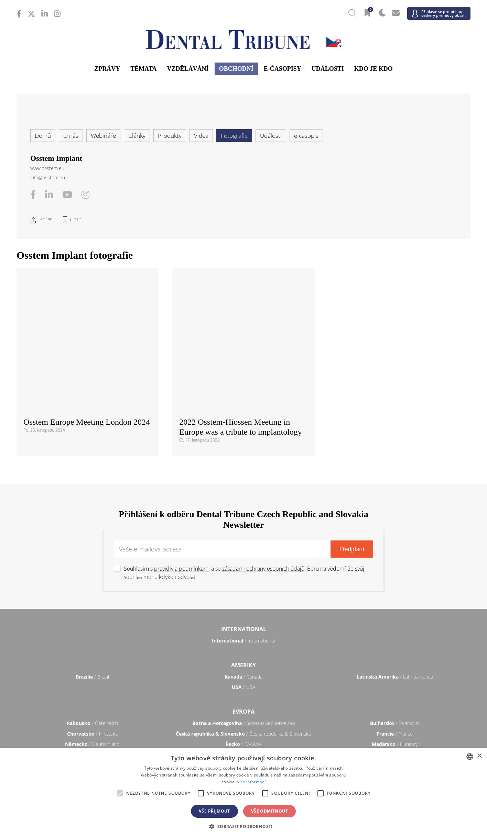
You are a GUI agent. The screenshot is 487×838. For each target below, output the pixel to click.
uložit (75, 219)
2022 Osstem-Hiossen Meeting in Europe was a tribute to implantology (240, 304)
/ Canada (243, 554)
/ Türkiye (243, 664)
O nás (70, 135)
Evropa (243, 589)
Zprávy (107, 68)
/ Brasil (92, 554)
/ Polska (92, 643)
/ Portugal (243, 643)
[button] (243, 826)
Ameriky (243, 543)
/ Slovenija (92, 653)
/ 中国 (92, 700)
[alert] (243, 793)
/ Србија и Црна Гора (243, 653)
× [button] (479, 756)
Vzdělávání (188, 68)
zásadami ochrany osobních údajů (263, 446)
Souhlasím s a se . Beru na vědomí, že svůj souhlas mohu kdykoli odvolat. (244, 451)
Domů (43, 135)
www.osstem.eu (47, 168)
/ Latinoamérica (395, 554)
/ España (394, 653)
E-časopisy (282, 68)
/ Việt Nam (168, 710)
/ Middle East (395, 747)
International (243, 507)
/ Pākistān (394, 700)
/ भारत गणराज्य (243, 700)
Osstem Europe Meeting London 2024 (86, 299)
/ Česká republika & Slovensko (243, 611)
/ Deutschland (92, 622)
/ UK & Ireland (394, 664)
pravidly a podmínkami (182, 446)
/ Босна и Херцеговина (243, 601)
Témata (143, 68)
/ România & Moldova (395, 643)
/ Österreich (92, 601)
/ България (395, 601)
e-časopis (306, 135)
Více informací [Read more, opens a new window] (251, 782)
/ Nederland (243, 632)
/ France (395, 611)
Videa (201, 135)
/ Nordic (395, 632)
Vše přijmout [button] (214, 811)
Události (328, 68)
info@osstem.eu (47, 177)
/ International (243, 518)
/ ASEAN (319, 710)
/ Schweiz (92, 664)
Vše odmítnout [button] (269, 811)
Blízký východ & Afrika (243, 735)
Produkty (170, 135)
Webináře (103, 135)
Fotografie (234, 135)
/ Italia (92, 632)
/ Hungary (395, 622)
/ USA (243, 565)
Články (136, 135)
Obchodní (236, 68)
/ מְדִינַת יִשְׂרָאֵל (92, 747)
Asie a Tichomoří (243, 688)
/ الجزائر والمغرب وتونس (243, 747)
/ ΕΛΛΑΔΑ (243, 622)
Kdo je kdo (373, 68)
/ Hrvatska (92, 611)
